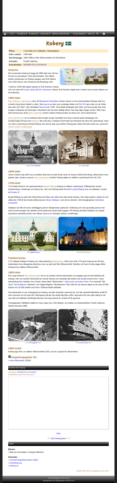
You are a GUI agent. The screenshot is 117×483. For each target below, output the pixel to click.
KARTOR (45, 33)
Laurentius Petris (81, 282)
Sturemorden (44, 107)
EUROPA (34, 33)
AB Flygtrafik (33, 343)
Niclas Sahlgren (53, 200)
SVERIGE (22, 33)
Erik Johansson (45, 90)
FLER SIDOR (79, 33)
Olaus (67, 282)
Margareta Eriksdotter (48, 101)
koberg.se (14, 466)
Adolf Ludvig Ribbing (75, 189)
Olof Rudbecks (20, 285)
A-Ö (11, 34)
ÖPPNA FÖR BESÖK (60, 34)
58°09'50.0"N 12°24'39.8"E (35, 65)
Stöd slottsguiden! (58, 438)
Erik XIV (82, 104)
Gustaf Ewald (83, 343)
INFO (91, 33)
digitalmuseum (35, 252)
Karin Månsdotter (17, 360)
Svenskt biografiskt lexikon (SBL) (24, 460)
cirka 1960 (85, 166)
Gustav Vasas (29, 90)
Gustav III (15, 192)
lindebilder (37, 166)
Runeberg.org (16, 463)
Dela (59, 433)
